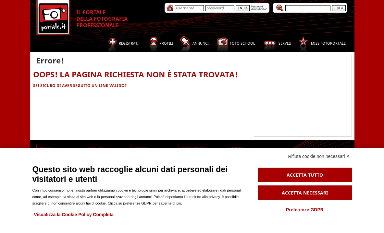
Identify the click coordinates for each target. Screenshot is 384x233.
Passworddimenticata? (259, 8)
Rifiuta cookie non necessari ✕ (319, 156)
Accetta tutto (305, 175)
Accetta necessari (305, 193)
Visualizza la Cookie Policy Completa (74, 214)
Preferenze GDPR (305, 209)
